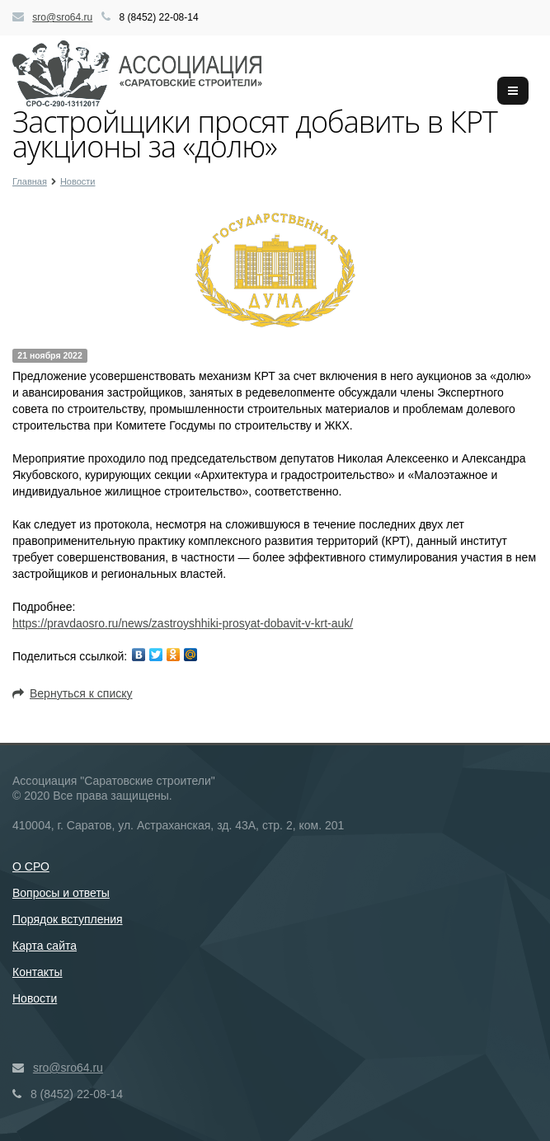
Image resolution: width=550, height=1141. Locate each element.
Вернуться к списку (72, 693)
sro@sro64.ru (62, 17)
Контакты (37, 972)
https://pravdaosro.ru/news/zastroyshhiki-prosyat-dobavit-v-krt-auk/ (182, 623)
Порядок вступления (67, 919)
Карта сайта (44, 945)
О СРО (30, 866)
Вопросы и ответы (61, 892)
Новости (34, 998)
